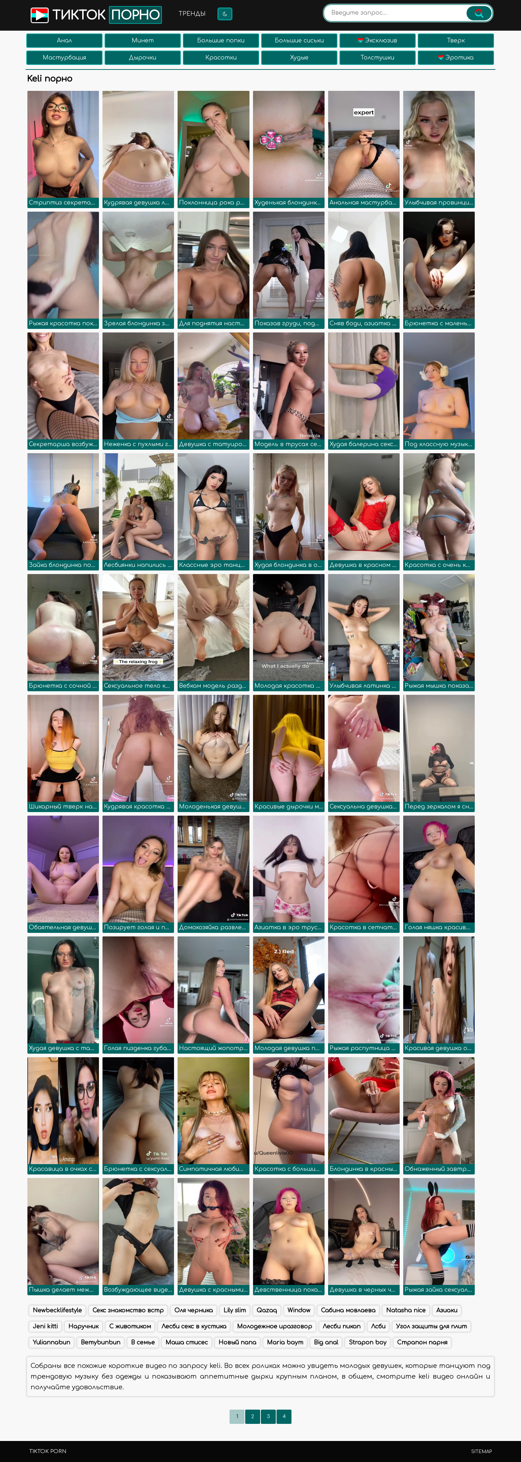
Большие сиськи (299, 40)
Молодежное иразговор (274, 1326)
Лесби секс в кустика (194, 1326)
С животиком (130, 1326)
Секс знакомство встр (128, 1310)
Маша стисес (186, 1342)
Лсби (378, 1326)
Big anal (326, 1342)
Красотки (221, 58)
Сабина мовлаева (348, 1310)
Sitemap (481, 1451)
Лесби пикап (342, 1326)
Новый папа (237, 1342)
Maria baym (285, 1342)
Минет (143, 40)
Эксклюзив (377, 40)
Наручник (83, 1326)
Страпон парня (422, 1342)
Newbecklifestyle (57, 1310)
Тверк (456, 40)
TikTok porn (47, 1451)
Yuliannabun (51, 1342)
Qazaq (267, 1310)
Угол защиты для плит (431, 1326)
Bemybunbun (100, 1342)
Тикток (95, 15)
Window (299, 1310)
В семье (143, 1342)
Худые (299, 58)
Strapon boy (367, 1342)
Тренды (192, 14)
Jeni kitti (45, 1326)
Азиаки (446, 1310)
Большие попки (220, 40)
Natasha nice (406, 1310)
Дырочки (142, 58)
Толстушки (377, 58)
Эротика (456, 58)
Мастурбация (64, 58)
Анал (64, 40)
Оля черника (193, 1310)
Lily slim (234, 1310)
